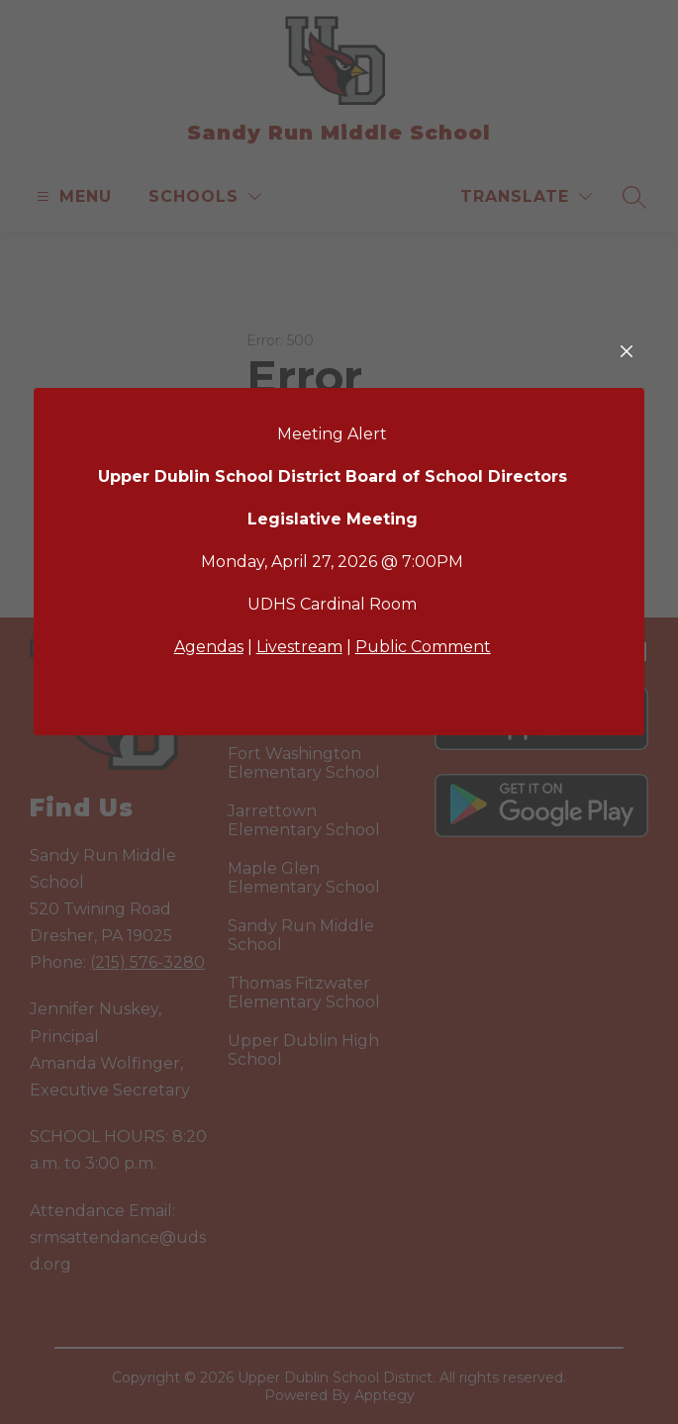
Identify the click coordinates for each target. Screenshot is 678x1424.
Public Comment (423, 646)
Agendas (208, 646)
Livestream (299, 646)
